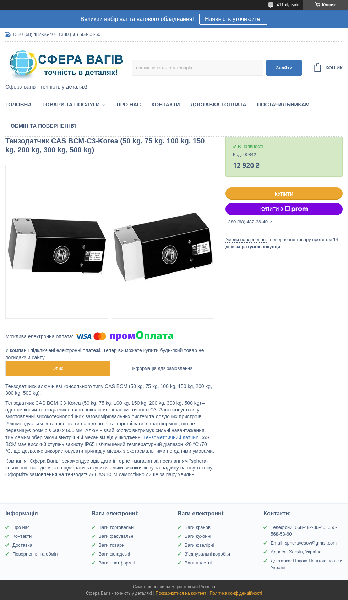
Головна (18, 104)
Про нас (128, 104)
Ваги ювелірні (199, 545)
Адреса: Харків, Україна (296, 551)
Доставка (22, 545)
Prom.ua (207, 586)
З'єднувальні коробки (207, 554)
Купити (284, 194)
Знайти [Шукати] (284, 67)
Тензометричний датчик (170, 437)
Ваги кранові (198, 527)
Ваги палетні (198, 563)
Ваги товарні (112, 545)
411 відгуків (288, 4)
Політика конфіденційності (236, 593)
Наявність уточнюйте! (233, 19)
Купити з (284, 209)
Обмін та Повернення (43, 125)
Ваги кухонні (198, 536)
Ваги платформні (117, 563)
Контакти (165, 104)
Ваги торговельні (117, 527)
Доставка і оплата (218, 104)
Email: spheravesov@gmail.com (304, 543)
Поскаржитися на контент (181, 593)
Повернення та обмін (35, 554)
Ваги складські (114, 554)
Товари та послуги (71, 104)
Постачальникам (283, 104)
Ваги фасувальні (117, 536)
